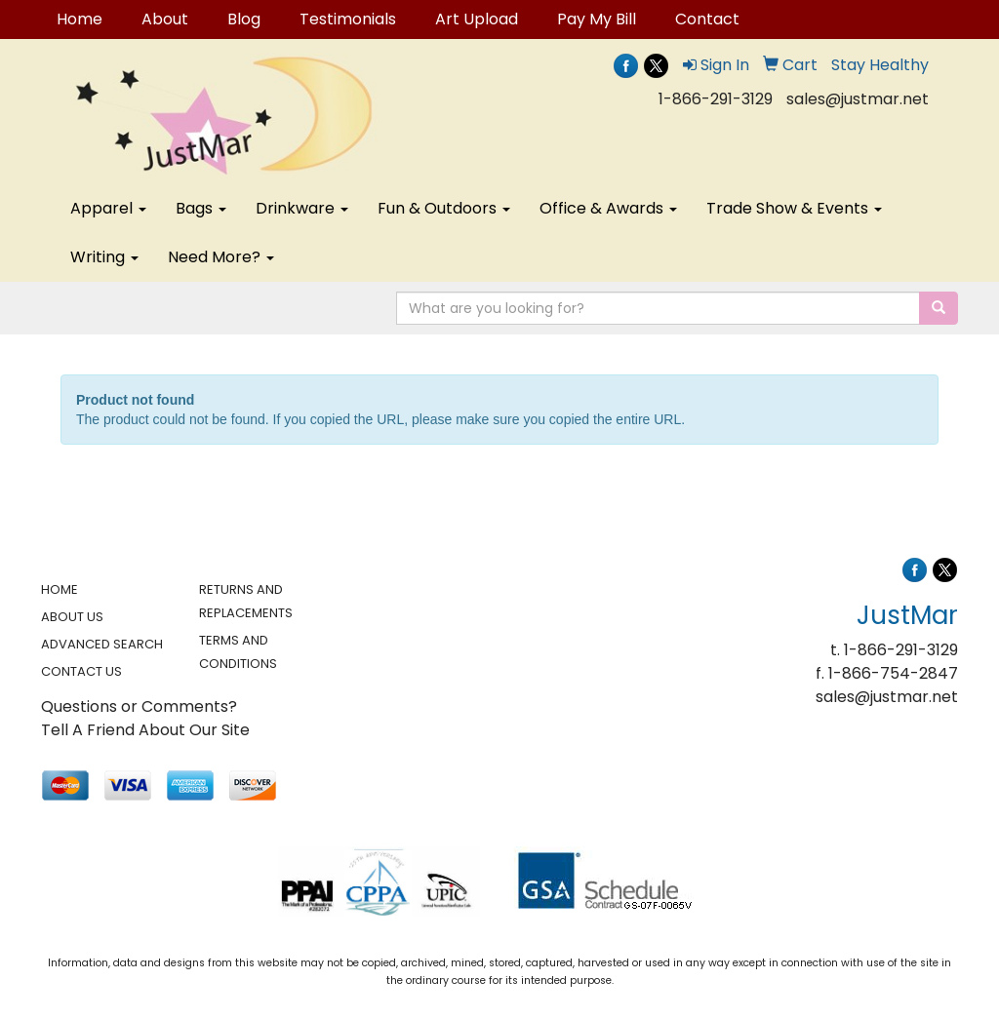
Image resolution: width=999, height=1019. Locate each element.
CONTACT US (81, 671)
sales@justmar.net (857, 99)
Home (79, 19)
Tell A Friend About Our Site (145, 730)
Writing (104, 257)
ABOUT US (72, 616)
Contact (707, 19)
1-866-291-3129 (716, 99)
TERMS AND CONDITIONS (238, 652)
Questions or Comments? (139, 706)
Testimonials (348, 19)
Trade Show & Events (794, 208)
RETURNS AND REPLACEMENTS (246, 601)
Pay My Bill (596, 19)
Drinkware (302, 208)
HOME (59, 589)
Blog (243, 19)
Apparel (108, 208)
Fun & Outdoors (444, 208)
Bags (201, 208)
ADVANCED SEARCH (102, 644)
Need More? (221, 257)
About (164, 19)
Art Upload (476, 19)
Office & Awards (608, 208)
